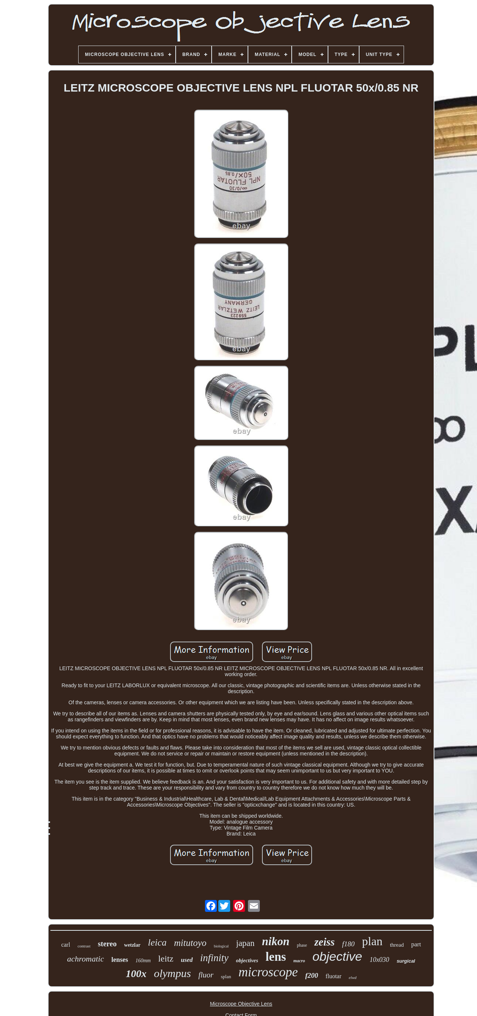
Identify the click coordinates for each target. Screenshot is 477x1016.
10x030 (379, 959)
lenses (119, 959)
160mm (142, 960)
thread (397, 945)
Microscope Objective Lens (241, 1004)
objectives (247, 960)
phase (302, 945)
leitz (165, 958)
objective (337, 956)
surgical (406, 961)
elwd (353, 977)
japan (245, 943)
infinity (214, 957)
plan (372, 941)
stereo (107, 944)
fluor (205, 974)
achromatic (85, 958)
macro (299, 960)
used (187, 959)
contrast (83, 946)
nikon (275, 941)
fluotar (333, 976)
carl (65, 944)
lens (276, 956)
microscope (268, 972)
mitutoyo (190, 943)
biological (221, 946)
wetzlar (132, 945)
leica (157, 942)
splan (226, 976)
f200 (311, 975)
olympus (172, 973)
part (416, 944)
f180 (348, 944)
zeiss (324, 942)
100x (136, 973)
